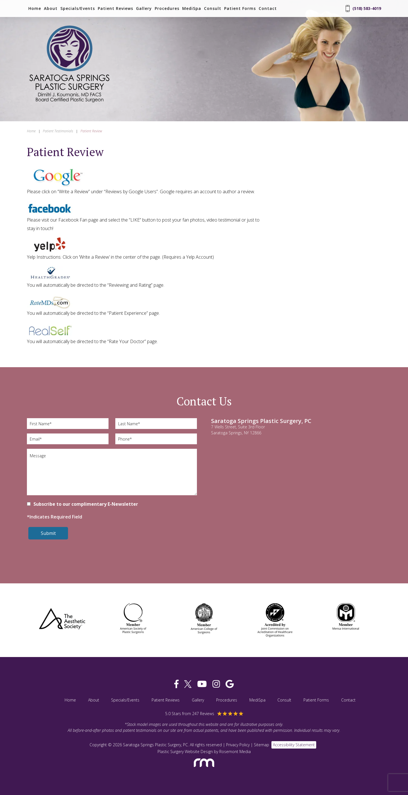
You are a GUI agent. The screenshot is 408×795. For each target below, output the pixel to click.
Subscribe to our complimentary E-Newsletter (85, 504)
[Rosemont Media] (204, 769)
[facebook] (176, 684)
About (51, 8)
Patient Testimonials (58, 131)
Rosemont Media (235, 751)
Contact (268, 8)
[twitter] (187, 684)
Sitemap (261, 744)
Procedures (167, 8)
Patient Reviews (115, 8)
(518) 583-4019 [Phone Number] (363, 8)
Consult (212, 8)
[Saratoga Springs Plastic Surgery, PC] (69, 103)
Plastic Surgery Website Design (185, 751)
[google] (230, 684)
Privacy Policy (238, 744)
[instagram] (216, 684)
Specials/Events (77, 8)
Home (34, 8)
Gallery (144, 8)
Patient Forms (240, 8)
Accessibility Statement (294, 744)
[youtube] (202, 684)
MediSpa (191, 8)
